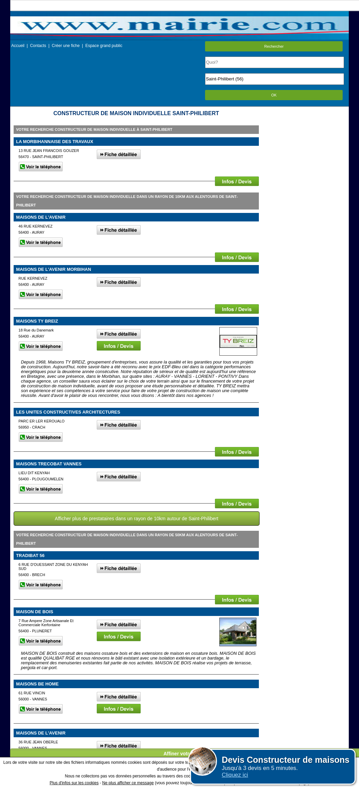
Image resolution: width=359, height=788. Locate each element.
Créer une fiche (66, 45)
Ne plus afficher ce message (128, 783)
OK (274, 95)
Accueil (18, 45)
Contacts (38, 45)
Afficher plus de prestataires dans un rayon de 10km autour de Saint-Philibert (136, 518)
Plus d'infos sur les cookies (74, 783)
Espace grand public (103, 45)
